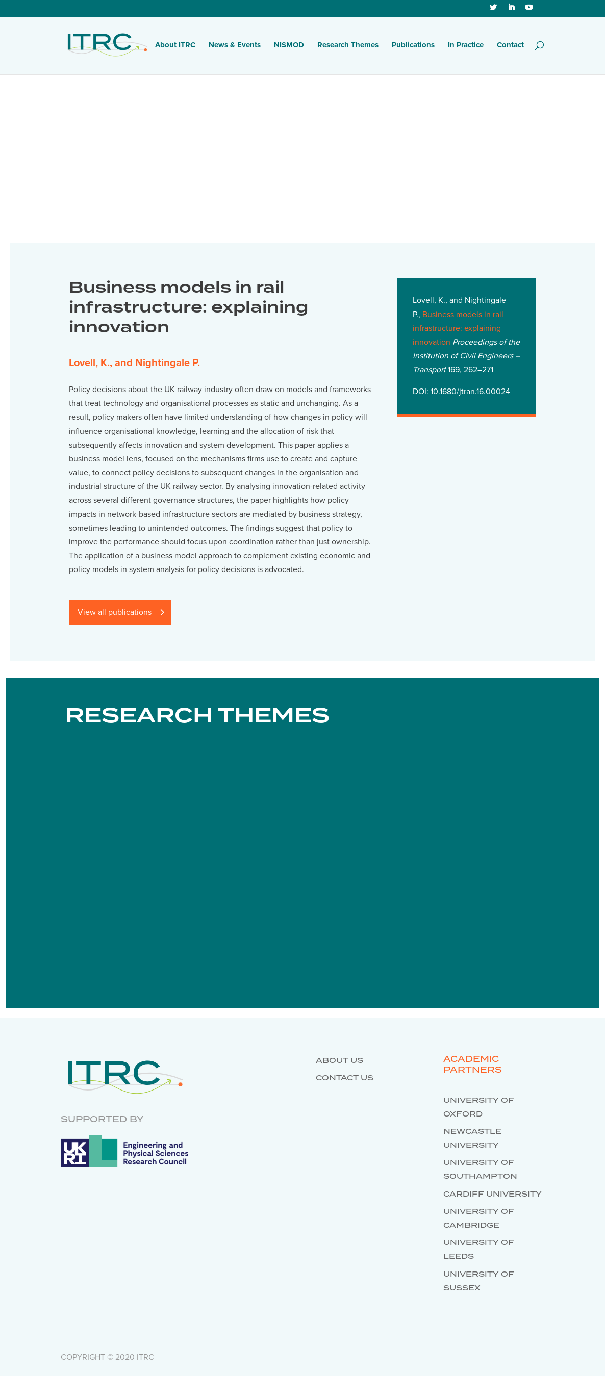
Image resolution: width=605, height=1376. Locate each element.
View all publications (115, 612)
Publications (413, 45)
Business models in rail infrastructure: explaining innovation (458, 328)
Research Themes (348, 45)
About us (339, 1061)
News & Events (235, 45)
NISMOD (289, 45)
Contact (510, 45)
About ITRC (175, 45)
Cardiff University (492, 1194)
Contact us (344, 1078)
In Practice (466, 45)
